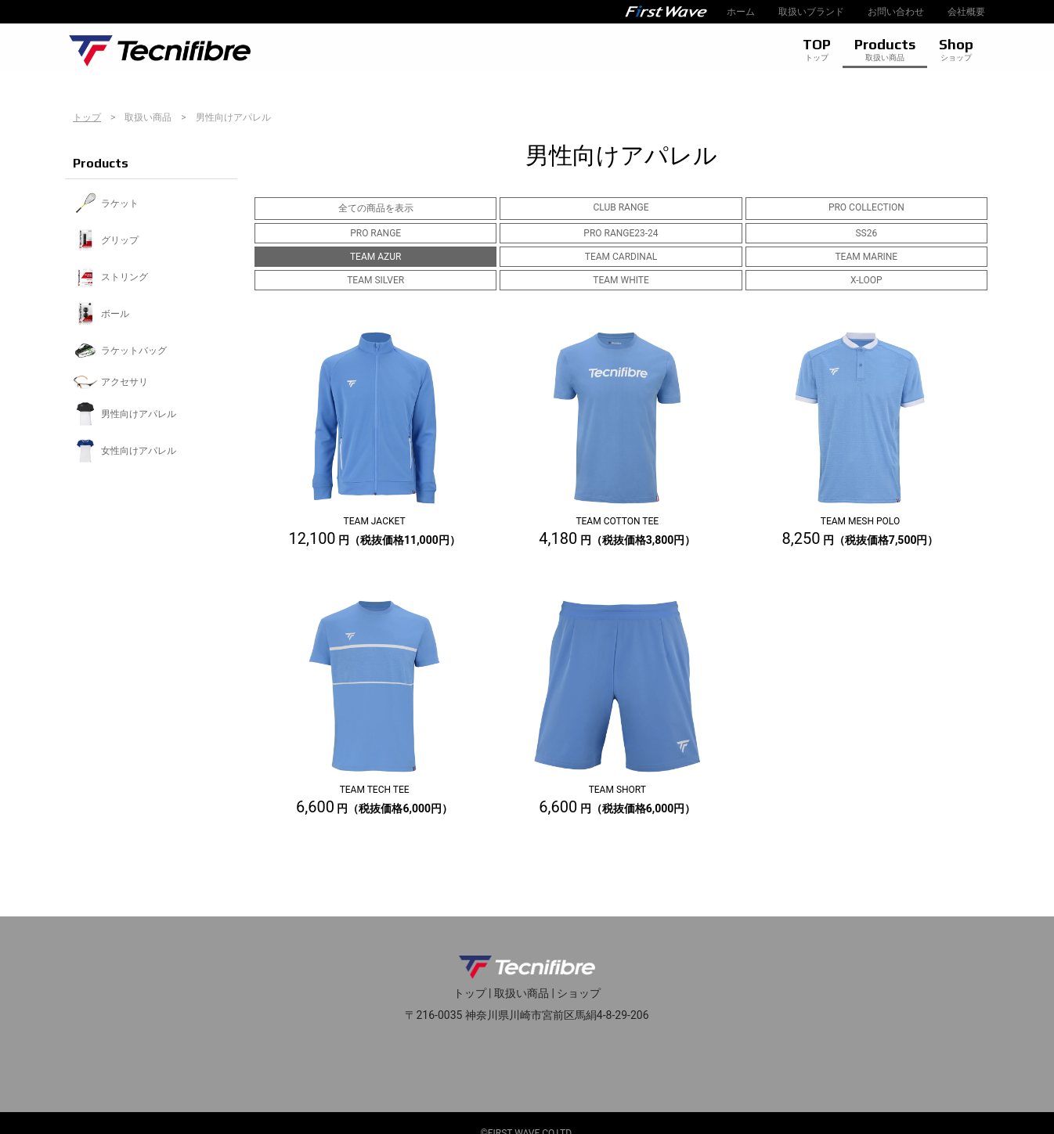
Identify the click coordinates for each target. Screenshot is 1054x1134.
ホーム (741, 11)
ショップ (579, 993)
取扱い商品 (521, 993)
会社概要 (966, 11)
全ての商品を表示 (375, 208)
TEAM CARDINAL (621, 256)
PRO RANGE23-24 (620, 233)
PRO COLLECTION (866, 207)
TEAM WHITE (621, 280)
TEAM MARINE (866, 256)
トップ (87, 117)
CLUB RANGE (621, 207)
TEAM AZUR (375, 256)
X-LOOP (866, 280)
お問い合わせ (896, 11)
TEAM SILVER (375, 280)
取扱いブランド (811, 11)
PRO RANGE (375, 233)
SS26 (866, 233)
